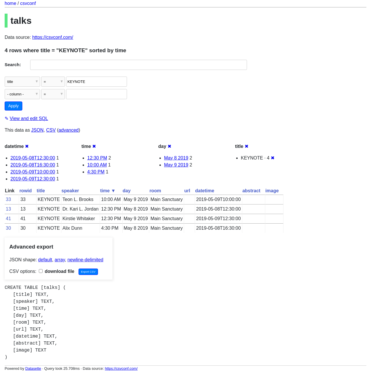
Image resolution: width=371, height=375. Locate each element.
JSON (37, 130)
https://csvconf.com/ (52, 37)
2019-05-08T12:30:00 (32, 157)
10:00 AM (97, 164)
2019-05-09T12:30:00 (32, 178)
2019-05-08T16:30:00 (32, 164)
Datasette (33, 368)
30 (8, 228)
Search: (13, 64)
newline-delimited (85, 259)
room (155, 190)
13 (8, 208)
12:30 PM (97, 157)
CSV (51, 130)
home (10, 3)
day (127, 190)
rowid (25, 190)
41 (8, 218)
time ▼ (108, 190)
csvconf (28, 3)
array (60, 259)
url (187, 190)
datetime (204, 190)
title (41, 190)
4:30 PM (96, 171)
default (45, 259)
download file (56, 271)
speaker (70, 190)
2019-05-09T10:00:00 (32, 171)
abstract (251, 190)
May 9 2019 (176, 164)
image (272, 190)
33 (8, 199)
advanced (69, 130)
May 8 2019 (176, 157)
